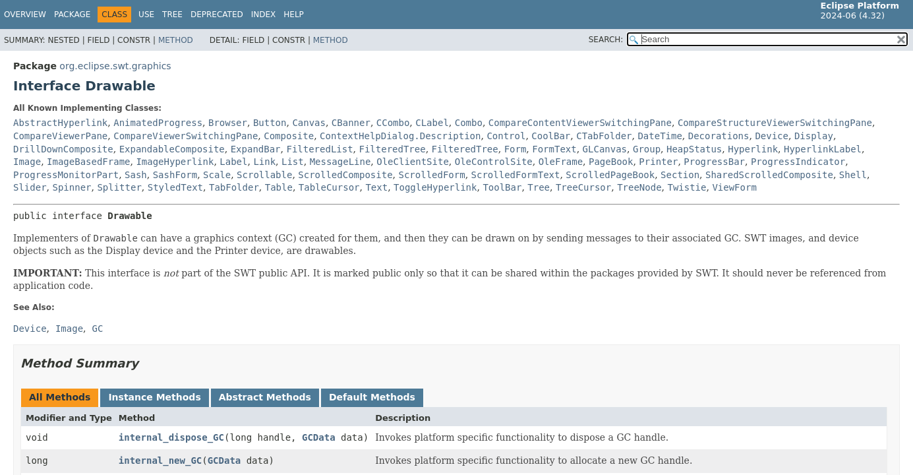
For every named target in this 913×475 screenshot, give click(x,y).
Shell (853, 175)
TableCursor (329, 187)
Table (279, 187)
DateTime (659, 136)
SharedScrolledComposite (769, 175)
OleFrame (561, 161)
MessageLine (340, 161)
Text (376, 187)
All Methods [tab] (59, 397)
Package (72, 14)
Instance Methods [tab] (154, 397)
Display (813, 136)
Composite (289, 136)
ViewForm (734, 187)
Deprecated (217, 14)
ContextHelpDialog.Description (400, 136)
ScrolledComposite (345, 175)
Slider (30, 187)
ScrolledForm (432, 175)
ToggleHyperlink (435, 187)
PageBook (611, 161)
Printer (658, 161)
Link (264, 161)
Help (293, 14)
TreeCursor (583, 187)
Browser (227, 122)
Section (680, 175)
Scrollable (264, 175)
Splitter (119, 187)
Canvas (309, 122)
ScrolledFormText (515, 175)
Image (27, 161)
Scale (217, 175)
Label (233, 161)
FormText (554, 149)
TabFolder (234, 187)
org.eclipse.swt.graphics (115, 66)
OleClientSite (412, 161)
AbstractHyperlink (60, 122)
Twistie (686, 187)
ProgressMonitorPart (66, 175)
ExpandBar (256, 149)
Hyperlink (753, 149)
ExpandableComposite (172, 149)
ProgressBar (714, 161)
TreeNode (639, 187)
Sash (136, 175)
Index (263, 14)
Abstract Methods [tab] (265, 397)
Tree (172, 14)
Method (175, 40)
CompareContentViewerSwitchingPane (580, 122)
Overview (25, 14)
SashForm (175, 175)
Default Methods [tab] (372, 397)
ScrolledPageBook (610, 175)
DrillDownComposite (63, 149)
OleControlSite (494, 161)
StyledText (175, 187)
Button (270, 122)
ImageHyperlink (175, 161)
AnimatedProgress (157, 122)
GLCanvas (605, 149)
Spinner (71, 187)
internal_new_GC (160, 460)
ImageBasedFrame (88, 161)
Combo (469, 122)
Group (647, 149)
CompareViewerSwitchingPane (185, 136)
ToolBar (502, 187)
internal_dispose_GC (171, 437)
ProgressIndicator (798, 161)
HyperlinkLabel (823, 149)
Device (771, 136)
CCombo (393, 122)
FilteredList (319, 149)
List (292, 161)
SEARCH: (606, 39)
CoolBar (550, 136)
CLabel (432, 122)
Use (146, 14)
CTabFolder (604, 136)
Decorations (719, 136)
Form (515, 149)
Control (505, 136)
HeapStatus (694, 149)
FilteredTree (392, 149)
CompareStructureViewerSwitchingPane (775, 122)
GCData (319, 437)
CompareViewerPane (60, 136)
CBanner (351, 122)
